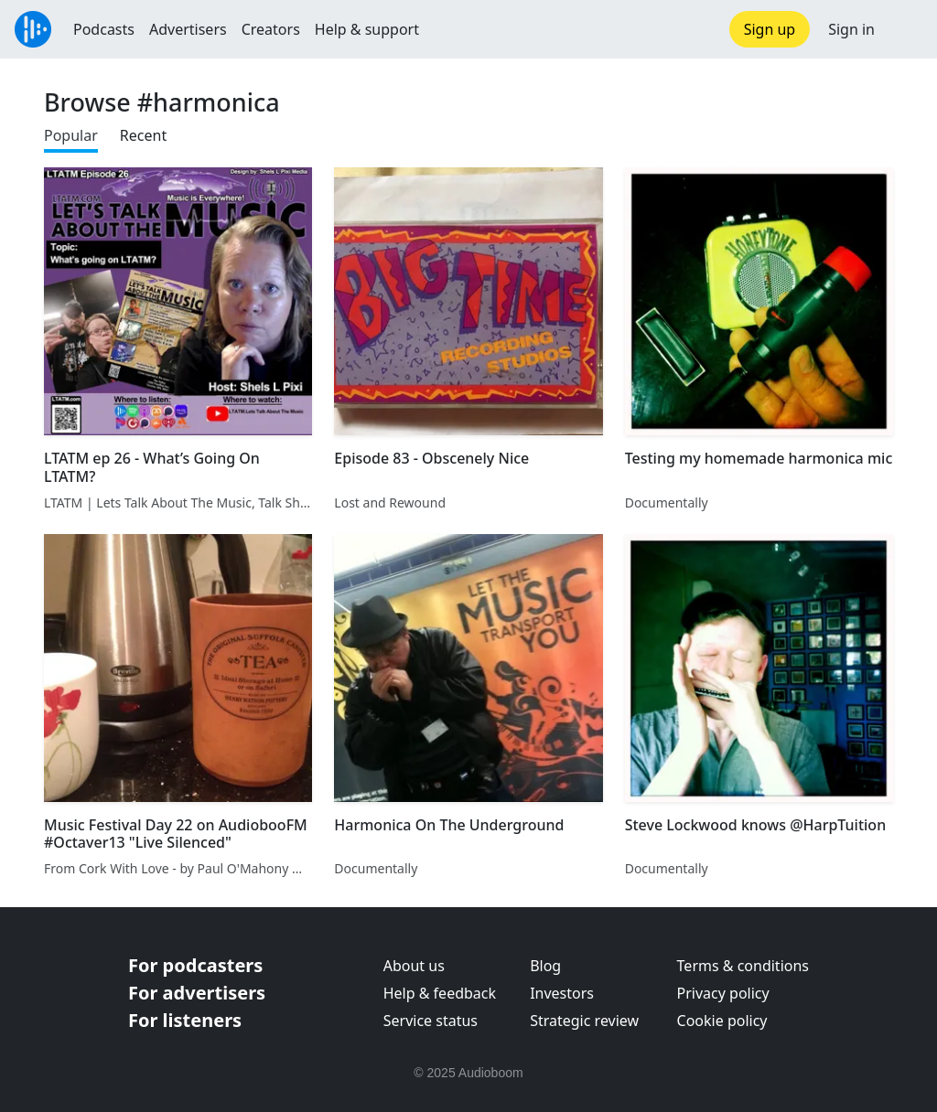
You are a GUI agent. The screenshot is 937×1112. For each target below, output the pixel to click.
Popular (71, 135)
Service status (430, 1020)
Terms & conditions (743, 966)
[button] (905, 29)
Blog (545, 966)
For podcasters (195, 965)
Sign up (770, 29)
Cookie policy (722, 1020)
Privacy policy (723, 993)
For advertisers (196, 992)
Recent (143, 135)
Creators (271, 29)
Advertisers (188, 29)
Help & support (367, 29)
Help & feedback (439, 993)
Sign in (851, 29)
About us (414, 966)
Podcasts (104, 29)
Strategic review (584, 1020)
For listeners (185, 1020)
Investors (562, 993)
